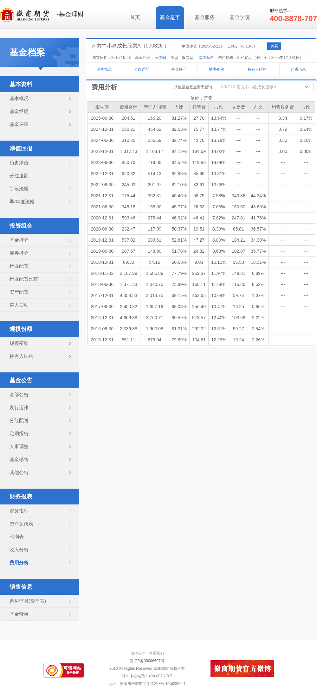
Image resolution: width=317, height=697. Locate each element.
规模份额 (21, 329)
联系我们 (156, 653)
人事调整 (19, 446)
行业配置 (19, 266)
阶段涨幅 (19, 188)
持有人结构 (21, 356)
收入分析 (19, 549)
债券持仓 (19, 253)
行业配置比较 (24, 279)
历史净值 (19, 162)
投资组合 (21, 226)
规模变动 (19, 343)
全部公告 (19, 394)
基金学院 (240, 17)
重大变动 (19, 304)
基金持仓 (19, 240)
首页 (135, 17)
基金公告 (21, 380)
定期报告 (19, 433)
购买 (274, 46)
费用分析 (19, 562)
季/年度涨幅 (22, 201)
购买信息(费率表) (28, 601)
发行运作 (19, 407)
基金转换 (19, 614)
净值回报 (21, 148)
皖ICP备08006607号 (147, 661)
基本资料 (21, 84)
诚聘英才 (138, 653)
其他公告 (19, 472)
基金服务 (205, 17)
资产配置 (19, 292)
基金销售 (19, 459)
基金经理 (19, 111)
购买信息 (298, 69)
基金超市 (170, 17)
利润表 (17, 536)
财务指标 (19, 510)
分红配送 (19, 420)
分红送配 (19, 175)
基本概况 (19, 98)
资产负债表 (21, 523)
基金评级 (19, 124)
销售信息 (21, 587)
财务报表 (21, 496)
